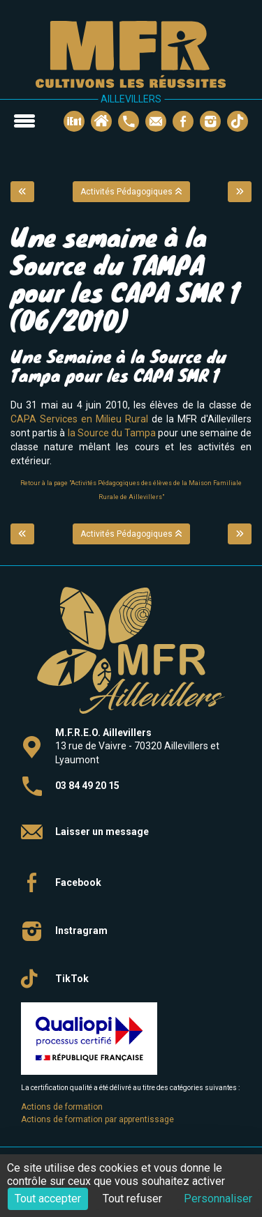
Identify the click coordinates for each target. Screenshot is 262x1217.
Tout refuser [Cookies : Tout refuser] (132, 1198)
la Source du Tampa (113, 432)
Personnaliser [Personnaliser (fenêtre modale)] (218, 1198)
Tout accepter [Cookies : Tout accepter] (48, 1198)
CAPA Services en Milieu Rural (81, 418)
